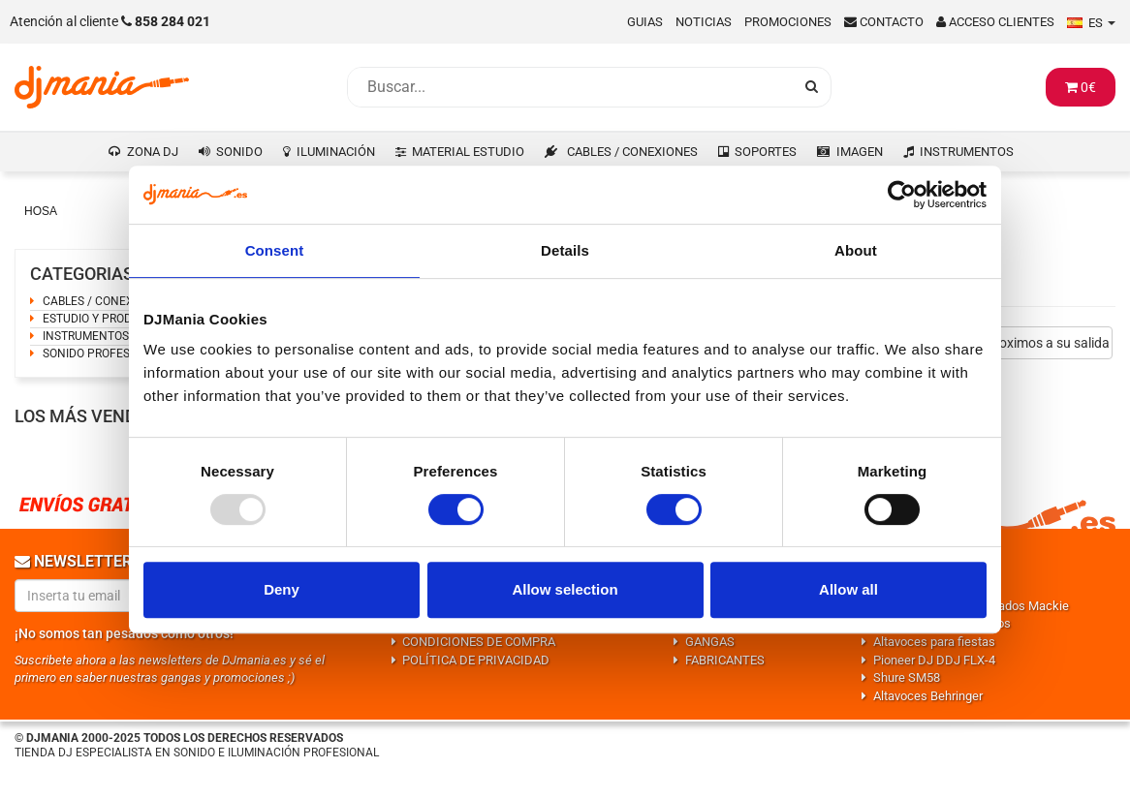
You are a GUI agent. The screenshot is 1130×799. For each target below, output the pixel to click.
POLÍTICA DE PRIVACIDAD (475, 660)
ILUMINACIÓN (336, 151)
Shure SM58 (906, 677)
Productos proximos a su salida (1015, 343)
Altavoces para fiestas (934, 641)
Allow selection (564, 589)
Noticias (703, 22)
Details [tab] (565, 250)
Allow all (848, 589)
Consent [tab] (274, 250)
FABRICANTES (725, 660)
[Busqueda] (570, 87)
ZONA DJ (152, 151)
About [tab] (855, 250)
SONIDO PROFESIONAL (103, 353)
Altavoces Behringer (928, 696)
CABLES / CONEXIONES (632, 151)
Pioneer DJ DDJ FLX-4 (934, 660)
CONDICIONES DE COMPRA (478, 641)
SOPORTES (766, 151)
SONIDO (239, 151)
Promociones (788, 22)
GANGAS (710, 641)
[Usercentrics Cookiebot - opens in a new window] (902, 194)
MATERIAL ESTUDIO (468, 151)
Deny (281, 589)
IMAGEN (859, 151)
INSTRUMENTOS (967, 151)
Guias (645, 22)
